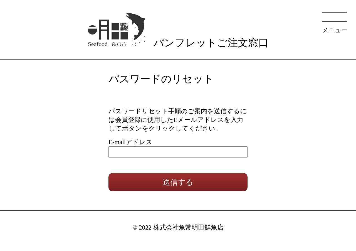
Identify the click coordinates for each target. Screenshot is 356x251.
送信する (178, 182)
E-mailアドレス (130, 142)
